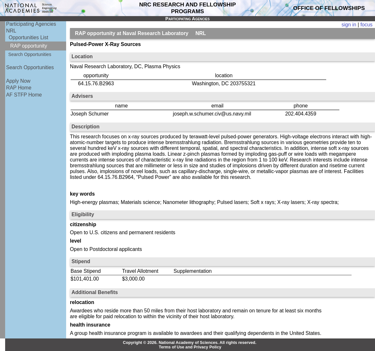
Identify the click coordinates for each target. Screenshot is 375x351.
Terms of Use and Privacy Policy (190, 347)
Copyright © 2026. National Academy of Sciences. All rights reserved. (190, 342)
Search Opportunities (29, 54)
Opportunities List (28, 37)
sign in (349, 24)
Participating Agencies (31, 24)
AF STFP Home (24, 94)
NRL (11, 30)
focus (366, 24)
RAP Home (18, 87)
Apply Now (18, 81)
